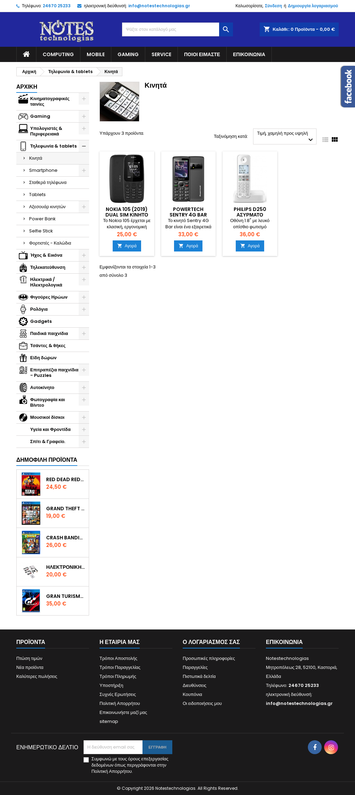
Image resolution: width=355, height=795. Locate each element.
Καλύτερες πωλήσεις (36, 676)
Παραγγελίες (195, 667)
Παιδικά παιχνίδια (49, 333)
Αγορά (127, 246)
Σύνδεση (273, 6)
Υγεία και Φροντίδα (50, 429)
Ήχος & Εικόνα (46, 255)
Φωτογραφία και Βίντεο (47, 402)
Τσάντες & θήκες (48, 345)
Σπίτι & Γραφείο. (47, 441)
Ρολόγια (38, 309)
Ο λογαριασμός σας (211, 642)
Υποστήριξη (111, 685)
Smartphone (43, 170)
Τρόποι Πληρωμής (117, 676)
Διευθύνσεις (194, 685)
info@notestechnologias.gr (159, 6)
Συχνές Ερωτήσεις (117, 694)
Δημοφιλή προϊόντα (46, 460)
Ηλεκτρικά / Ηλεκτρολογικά (46, 282)
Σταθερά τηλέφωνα (48, 182)
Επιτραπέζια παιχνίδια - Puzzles (54, 372)
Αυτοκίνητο (42, 387)
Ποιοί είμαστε (202, 54)
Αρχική (26, 87)
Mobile (96, 54)
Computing (58, 54)
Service (161, 54)
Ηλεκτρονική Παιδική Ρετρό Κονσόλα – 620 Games (66, 567)
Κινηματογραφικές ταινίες (50, 101)
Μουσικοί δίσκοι (47, 417)
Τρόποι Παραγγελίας (119, 667)
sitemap (108, 721)
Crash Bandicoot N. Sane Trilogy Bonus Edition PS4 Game (66, 537)
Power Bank (42, 218)
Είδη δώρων (43, 357)
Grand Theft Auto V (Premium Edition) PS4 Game (66, 508)
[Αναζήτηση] (177, 29)
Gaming (128, 54)
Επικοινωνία (249, 54)
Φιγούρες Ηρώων (49, 297)
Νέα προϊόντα (29, 667)
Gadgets (41, 321)
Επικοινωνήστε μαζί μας (123, 712)
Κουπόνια (192, 694)
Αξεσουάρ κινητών (47, 206)
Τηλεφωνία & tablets (53, 146)
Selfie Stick (41, 231)
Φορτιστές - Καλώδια (50, 243)
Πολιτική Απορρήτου (119, 703)
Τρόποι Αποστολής (118, 658)
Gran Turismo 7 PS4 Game (66, 596)
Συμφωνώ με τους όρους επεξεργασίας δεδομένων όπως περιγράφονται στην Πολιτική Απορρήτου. (130, 765)
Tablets (37, 194)
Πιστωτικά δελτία (199, 676)
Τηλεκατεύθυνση (47, 267)
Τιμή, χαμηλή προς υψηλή (286, 137)
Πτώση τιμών (29, 658)
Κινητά (35, 158)
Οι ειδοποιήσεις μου (202, 703)
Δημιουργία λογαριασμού (313, 6)
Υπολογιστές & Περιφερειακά (46, 131)
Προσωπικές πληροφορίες (209, 658)
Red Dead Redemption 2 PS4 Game (66, 479)
